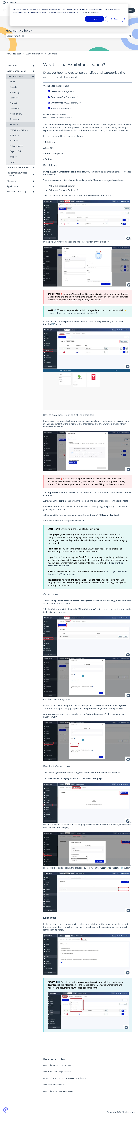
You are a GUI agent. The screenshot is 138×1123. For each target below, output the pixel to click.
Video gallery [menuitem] (16, 113)
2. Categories (49, 147)
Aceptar (94, 19)
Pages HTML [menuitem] (16, 151)
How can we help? (19, 30)
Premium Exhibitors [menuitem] (19, 130)
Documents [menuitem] (15, 108)
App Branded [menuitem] (13, 186)
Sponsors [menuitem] (14, 119)
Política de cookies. (92, 12)
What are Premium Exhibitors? (63, 190)
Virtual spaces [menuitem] (16, 146)
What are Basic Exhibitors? (62, 186)
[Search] (130, 35)
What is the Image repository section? (58, 1091)
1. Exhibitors (49, 142)
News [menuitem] (12, 162)
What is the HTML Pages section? (57, 1071)
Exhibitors (52, 53)
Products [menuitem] (14, 140)
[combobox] (67, 35)
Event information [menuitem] (15, 76)
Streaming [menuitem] (15, 92)
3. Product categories (53, 153)
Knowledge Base (13, 53)
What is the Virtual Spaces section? (57, 1065)
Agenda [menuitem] (13, 87)
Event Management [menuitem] (16, 71)
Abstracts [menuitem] (14, 135)
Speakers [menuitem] (14, 97)
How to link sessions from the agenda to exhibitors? (72, 313)
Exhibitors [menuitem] (15, 124)
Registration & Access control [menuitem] (17, 174)
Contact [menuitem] (13, 103)
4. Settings (48, 159)
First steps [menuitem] (12, 65)
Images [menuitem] (13, 156)
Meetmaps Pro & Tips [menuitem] (17, 191)
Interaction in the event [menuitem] (18, 167)
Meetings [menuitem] (11, 181)
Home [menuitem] (12, 81)
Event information (34, 53)
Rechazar (114, 19)
